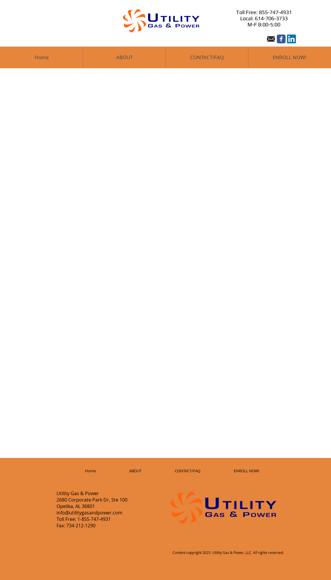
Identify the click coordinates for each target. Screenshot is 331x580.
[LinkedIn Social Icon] (291, 39)
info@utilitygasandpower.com (89, 512)
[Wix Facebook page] (281, 39)
